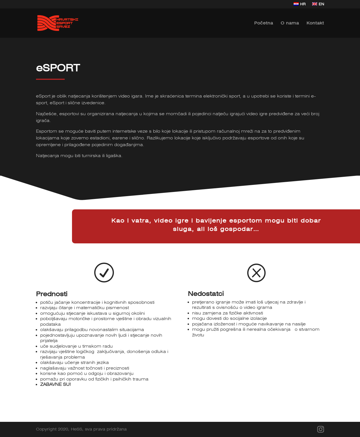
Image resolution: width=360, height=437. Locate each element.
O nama (290, 23)
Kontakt (315, 23)
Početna (263, 23)
